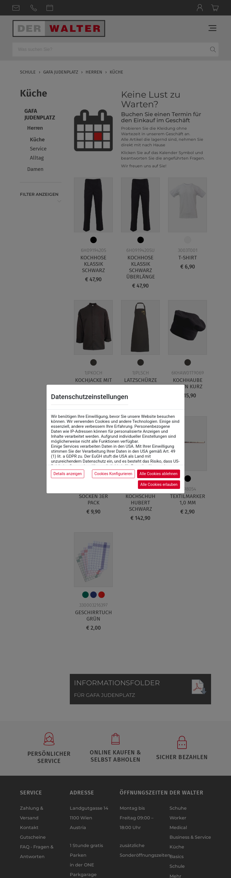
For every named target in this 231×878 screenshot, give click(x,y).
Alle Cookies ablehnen (159, 473)
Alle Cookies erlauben (159, 484)
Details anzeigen (67, 473)
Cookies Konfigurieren (113, 473)
